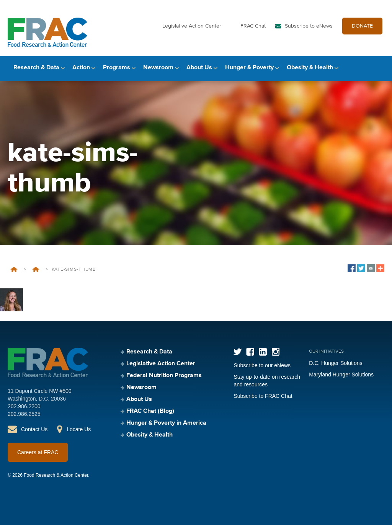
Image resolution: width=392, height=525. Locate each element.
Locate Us (79, 429)
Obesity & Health (310, 68)
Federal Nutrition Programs (164, 376)
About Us (199, 68)
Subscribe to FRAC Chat (263, 396)
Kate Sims (35, 269)
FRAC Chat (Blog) (150, 411)
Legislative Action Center (191, 26)
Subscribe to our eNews (262, 365)
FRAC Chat (253, 26)
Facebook (250, 352)
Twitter (238, 352)
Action (81, 68)
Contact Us (34, 429)
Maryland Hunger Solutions (341, 374)
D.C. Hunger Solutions (335, 363)
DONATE (362, 26)
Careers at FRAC (37, 452)
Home (14, 269)
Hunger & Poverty (249, 68)
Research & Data (36, 68)
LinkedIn (263, 352)
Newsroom (158, 68)
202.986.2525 (24, 414)
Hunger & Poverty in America (166, 423)
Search (377, 68)
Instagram (275, 352)
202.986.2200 (24, 406)
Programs (116, 68)
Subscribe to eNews (309, 26)
